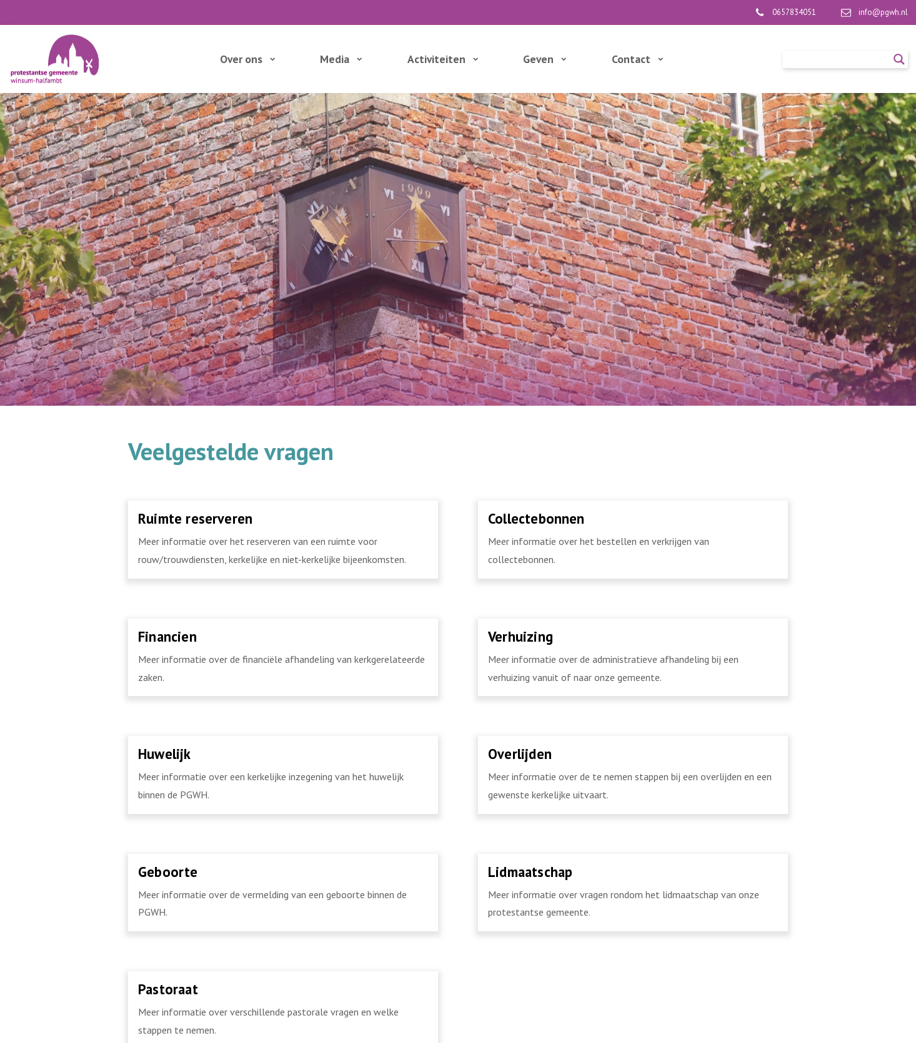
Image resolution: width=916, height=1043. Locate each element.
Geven (544, 59)
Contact (637, 59)
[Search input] (839, 59)
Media (341, 59)
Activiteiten (442, 59)
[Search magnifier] (899, 59)
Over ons (247, 59)
